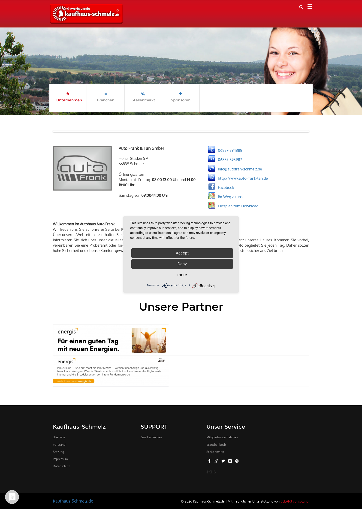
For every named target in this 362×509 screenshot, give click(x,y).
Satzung (58, 452)
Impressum (60, 459)
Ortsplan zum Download (238, 205)
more (182, 274)
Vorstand (59, 444)
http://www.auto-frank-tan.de (243, 178)
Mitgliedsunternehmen (222, 437)
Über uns (59, 437)
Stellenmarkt (215, 452)
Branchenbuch (216, 444)
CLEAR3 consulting (294, 501)
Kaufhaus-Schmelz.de (73, 500)
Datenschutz (61, 466)
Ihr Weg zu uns (230, 196)
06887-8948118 (230, 150)
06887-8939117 (230, 159)
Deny (182, 263)
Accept (182, 253)
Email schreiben (151, 437)
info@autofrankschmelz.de (240, 169)
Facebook (226, 187)
